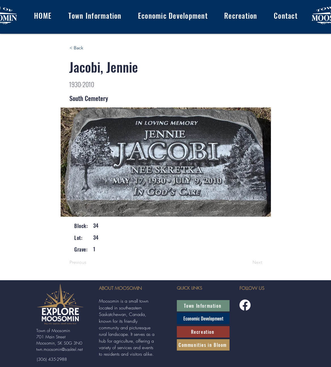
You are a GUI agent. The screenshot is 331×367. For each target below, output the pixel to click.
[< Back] (88, 48)
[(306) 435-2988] (51, 359)
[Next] (248, 262)
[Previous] (88, 262)
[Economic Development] (203, 318)
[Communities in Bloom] (203, 345)
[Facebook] (245, 305)
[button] (94, 15)
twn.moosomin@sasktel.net (59, 349)
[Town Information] (203, 305)
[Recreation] (203, 332)
